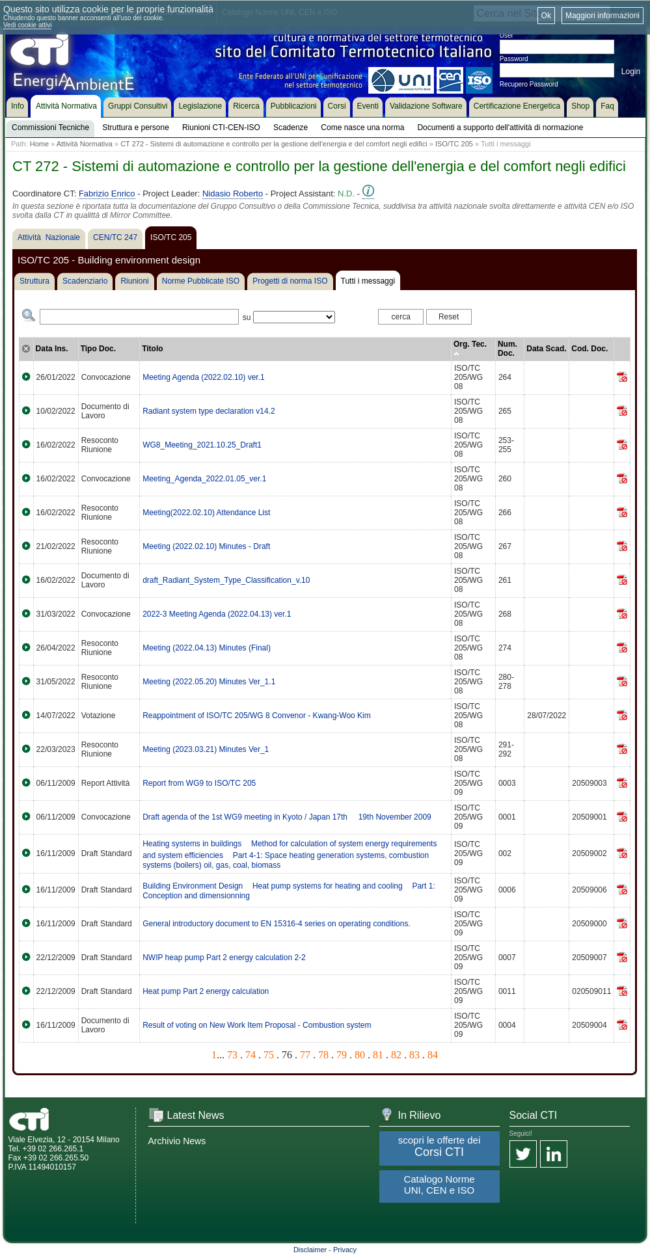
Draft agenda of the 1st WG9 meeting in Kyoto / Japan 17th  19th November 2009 (286, 817)
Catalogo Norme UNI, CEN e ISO (438, 1184)
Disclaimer (310, 1249)
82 (396, 1054)
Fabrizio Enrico (107, 193)
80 (360, 1054)
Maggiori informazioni (602, 15)
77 (305, 1054)
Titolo (152, 348)
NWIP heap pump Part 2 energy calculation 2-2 (224, 957)
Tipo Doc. (98, 348)
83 (414, 1054)
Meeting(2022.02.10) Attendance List (206, 512)
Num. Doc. (507, 349)
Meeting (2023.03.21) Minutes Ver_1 (205, 749)
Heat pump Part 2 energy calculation (205, 991)
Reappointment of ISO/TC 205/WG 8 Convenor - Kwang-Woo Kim (256, 715)
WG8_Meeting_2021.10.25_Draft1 (202, 444)
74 (250, 1054)
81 (378, 1054)
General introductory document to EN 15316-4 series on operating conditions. (276, 923)
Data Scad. (546, 348)
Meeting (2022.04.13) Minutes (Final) (206, 647)
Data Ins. (52, 348)
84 (432, 1054)
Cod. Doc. (589, 348)
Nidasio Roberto (232, 193)
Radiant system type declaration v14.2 (208, 411)
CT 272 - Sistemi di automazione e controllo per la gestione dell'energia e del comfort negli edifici (273, 144)
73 (232, 1054)
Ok (546, 15)
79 (341, 1054)
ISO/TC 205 (454, 144)
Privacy (345, 1249)
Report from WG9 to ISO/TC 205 (199, 783)
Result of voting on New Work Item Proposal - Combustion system (256, 1025)
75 (269, 1054)
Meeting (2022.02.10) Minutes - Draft (206, 546)
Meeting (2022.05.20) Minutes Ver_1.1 (208, 681)
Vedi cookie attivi (27, 25)
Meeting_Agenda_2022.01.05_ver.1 (204, 478)
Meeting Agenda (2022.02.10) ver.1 (203, 377)
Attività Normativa (85, 144)
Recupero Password (529, 84)
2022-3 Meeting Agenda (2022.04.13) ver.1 (216, 614)
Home (39, 144)
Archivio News (177, 1141)
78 (323, 1054)
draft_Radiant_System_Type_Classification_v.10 (226, 580)
